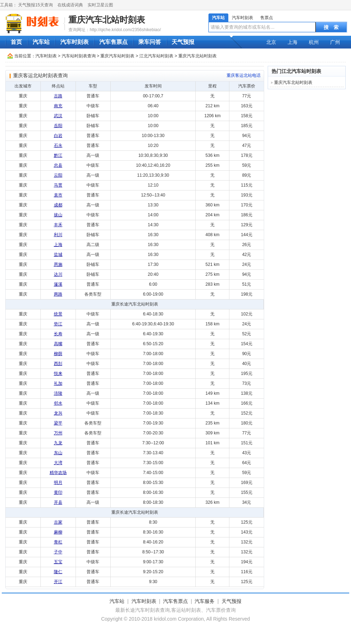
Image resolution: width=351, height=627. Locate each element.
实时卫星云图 (100, 4)
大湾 (58, 462)
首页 (16, 42)
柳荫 (58, 353)
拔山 (58, 214)
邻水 (58, 403)
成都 (58, 205)
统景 (58, 314)
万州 (58, 433)
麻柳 (58, 532)
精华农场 (58, 472)
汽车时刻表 (242, 17)
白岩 (58, 135)
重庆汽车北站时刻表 (106, 19)
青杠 (58, 542)
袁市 (58, 195)
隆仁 (58, 571)
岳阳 (58, 125)
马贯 (58, 185)
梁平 (58, 423)
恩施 (58, 264)
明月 (58, 482)
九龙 (58, 442)
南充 (58, 105)
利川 (58, 234)
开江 (58, 581)
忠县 (58, 165)
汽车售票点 (113, 42)
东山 (58, 452)
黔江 (58, 155)
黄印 (58, 492)
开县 (58, 502)
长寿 (58, 333)
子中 (58, 551)
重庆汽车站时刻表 (117, 55)
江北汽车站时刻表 (156, 55)
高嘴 (58, 343)
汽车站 (218, 17)
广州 (335, 42)
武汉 (58, 115)
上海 (292, 42)
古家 (58, 522)
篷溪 (58, 284)
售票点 (266, 17)
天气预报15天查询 (35, 4)
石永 (58, 145)
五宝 (58, 561)
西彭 (58, 363)
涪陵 (58, 393)
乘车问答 (149, 42)
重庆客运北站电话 (244, 75)
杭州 (314, 42)
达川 (58, 274)
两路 (58, 294)
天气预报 (183, 42)
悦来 (58, 373)
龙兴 (58, 413)
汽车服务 (204, 601)
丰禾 (58, 224)
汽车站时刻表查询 (79, 55)
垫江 (58, 323)
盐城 (58, 254)
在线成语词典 (70, 4)
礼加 (58, 383)
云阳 (58, 175)
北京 (271, 42)
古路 (58, 95)
